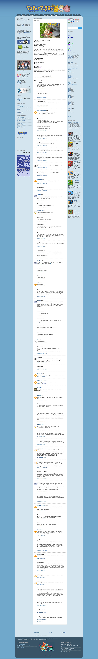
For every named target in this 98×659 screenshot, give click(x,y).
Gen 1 (56, 15)
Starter (52, 77)
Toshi (18, 80)
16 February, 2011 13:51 (41, 228)
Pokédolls (70, 65)
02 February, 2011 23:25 (41, 206)
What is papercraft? (21, 644)
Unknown (39, 282)
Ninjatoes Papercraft (21, 120)
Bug (69, 88)
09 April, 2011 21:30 (41, 285)
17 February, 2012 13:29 (41, 391)
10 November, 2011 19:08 (42, 336)
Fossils (69, 77)
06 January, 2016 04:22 (41, 577)
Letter (42, 74)
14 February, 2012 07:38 (41, 383)
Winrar (40, 263)
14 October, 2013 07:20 (41, 510)
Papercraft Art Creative (21, 124)
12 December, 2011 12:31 (42, 362)
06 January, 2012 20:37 (41, 376)
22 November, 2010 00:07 (42, 88)
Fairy (69, 92)
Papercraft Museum (21, 127)
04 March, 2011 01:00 (41, 238)
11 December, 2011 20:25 (42, 353)
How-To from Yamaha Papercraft (23, 645)
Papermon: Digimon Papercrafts (23, 118)
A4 (39, 74)
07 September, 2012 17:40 (42, 467)
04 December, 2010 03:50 (42, 183)
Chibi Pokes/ (70, 68)
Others (69, 50)
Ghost (69, 97)
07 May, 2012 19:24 (41, 444)
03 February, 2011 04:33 (41, 213)
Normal (46, 77)
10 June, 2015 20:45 (41, 570)
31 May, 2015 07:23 (41, 558)
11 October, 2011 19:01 (41, 329)
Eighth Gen (70, 62)
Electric (69, 91)
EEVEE (75, 142)
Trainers (69, 83)
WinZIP (18, 109)
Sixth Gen (70, 59)
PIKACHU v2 (76, 200)
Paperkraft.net (20, 121)
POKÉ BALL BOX (77, 152)
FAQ (52, 15)
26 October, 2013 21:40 (41, 519)
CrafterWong (19, 86)
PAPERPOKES (40, 210)
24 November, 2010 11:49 (42, 152)
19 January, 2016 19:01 (41, 605)
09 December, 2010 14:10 (42, 190)
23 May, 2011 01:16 (41, 296)
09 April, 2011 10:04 (41, 279)
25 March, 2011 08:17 (41, 272)
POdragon (70, 45)
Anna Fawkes (40, 448)
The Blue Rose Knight (41, 110)
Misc (41, 15)
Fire (69, 95)
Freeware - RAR (20, 111)
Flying (69, 96)
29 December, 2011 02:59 (42, 369)
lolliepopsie (39, 179)
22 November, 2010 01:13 (42, 97)
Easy (38, 77)
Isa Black (39, 387)
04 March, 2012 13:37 (41, 408)
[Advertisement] (50, 628)
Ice (69, 101)
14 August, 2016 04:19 (41, 612)
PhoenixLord (39, 529)
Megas (69, 75)
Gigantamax (70, 76)
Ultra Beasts (70, 81)
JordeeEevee (39, 373)
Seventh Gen (70, 61)
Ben (38, 339)
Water (69, 108)
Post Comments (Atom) (44, 635)
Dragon (69, 90)
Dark (69, 89)
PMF (49, 77)
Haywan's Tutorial (20, 647)
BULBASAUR (76, 180)
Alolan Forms (70, 74)
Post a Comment (39, 621)
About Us (19, 100)
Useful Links (19, 99)
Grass (69, 98)
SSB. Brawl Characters (72, 84)
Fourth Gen (70, 57)
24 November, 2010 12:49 (42, 160)
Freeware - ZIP (20, 112)
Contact (32, 15)
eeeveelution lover (41, 380)
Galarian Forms (71, 72)
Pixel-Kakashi (71, 43)
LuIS (18, 84)
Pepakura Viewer (20, 105)
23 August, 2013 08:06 (41, 501)
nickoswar (39, 395)
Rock (69, 105)
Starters (69, 71)
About (23, 15)
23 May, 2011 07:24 (41, 308)
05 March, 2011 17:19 (41, 256)
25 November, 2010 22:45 (42, 175)
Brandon (39, 194)
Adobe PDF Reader (21, 106)
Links (37, 15)
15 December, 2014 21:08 (42, 550)
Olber (18, 83)
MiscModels (46, 15)
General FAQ (19, 98)
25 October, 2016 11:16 (41, 619)
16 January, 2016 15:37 (41, 597)
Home (19, 15)
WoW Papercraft (20, 117)
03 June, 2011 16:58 (41, 315)
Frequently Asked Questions (73, 122)
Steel (69, 107)
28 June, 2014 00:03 (41, 535)
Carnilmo (19, 82)
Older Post (63, 632)
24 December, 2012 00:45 (42, 491)
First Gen (70, 54)
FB (27, 15)
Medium (43, 77)
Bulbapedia (19, 126)
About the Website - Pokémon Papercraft (77, 133)
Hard (69, 35)
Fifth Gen (70, 58)
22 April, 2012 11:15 (41, 436)
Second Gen (70, 55)
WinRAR (19, 108)
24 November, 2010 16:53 (42, 167)
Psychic (69, 104)
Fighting (69, 94)
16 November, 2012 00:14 (42, 478)
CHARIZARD (76, 161)
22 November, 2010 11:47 (42, 130)
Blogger (51, 655)
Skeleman (19, 81)
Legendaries (70, 78)
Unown (69, 82)
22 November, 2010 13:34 (42, 138)
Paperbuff (70, 48)
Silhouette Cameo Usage (22, 97)
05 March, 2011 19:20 (41, 265)
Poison (69, 103)
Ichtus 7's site (19, 123)
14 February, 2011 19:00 (41, 220)
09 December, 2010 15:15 (42, 199)
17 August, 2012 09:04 (41, 457)
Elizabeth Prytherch (41, 505)
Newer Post (37, 632)
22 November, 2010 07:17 (42, 106)
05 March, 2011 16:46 (41, 246)
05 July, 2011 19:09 (40, 322)
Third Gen (70, 56)
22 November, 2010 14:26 (42, 145)
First (40, 77)
